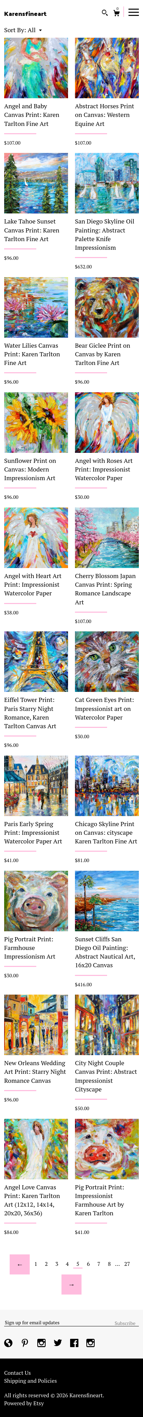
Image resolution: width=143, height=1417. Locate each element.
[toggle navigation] (133, 12)
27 (127, 1264)
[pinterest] (25, 1343)
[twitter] (58, 1343)
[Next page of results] (71, 1284)
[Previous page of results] (20, 1264)
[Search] (105, 13)
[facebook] (75, 1343)
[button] (35, 30)
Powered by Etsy (24, 1403)
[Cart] (116, 14)
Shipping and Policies (30, 1380)
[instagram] (42, 1343)
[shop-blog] (9, 1343)
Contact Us (17, 1373)
